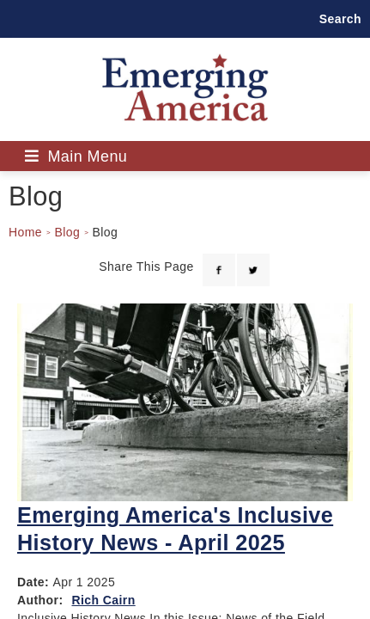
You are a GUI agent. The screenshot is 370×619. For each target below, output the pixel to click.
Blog (67, 232)
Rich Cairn (103, 600)
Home (25, 232)
